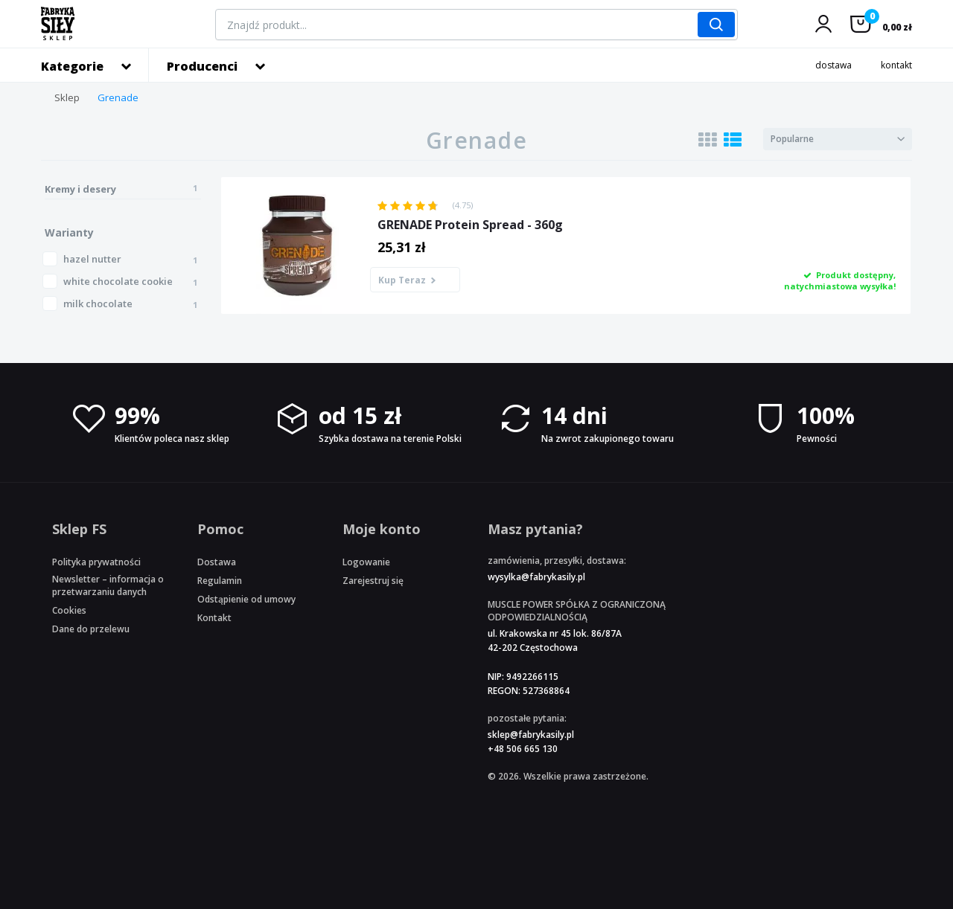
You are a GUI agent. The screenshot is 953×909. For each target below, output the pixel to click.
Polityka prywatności (96, 562)
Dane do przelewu (91, 629)
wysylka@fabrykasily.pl (536, 577)
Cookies (69, 610)
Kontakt (214, 617)
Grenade (118, 97)
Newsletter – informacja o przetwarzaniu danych (108, 585)
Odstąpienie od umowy (246, 599)
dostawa (833, 65)
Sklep (67, 97)
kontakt (896, 65)
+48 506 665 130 (523, 748)
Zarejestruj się (373, 580)
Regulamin (219, 580)
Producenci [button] (202, 66)
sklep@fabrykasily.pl (531, 734)
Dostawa (216, 562)
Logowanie (366, 562)
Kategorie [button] (72, 66)
